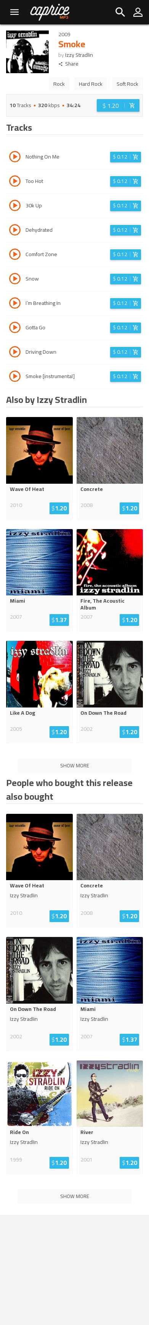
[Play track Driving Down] (15, 353)
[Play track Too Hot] (15, 182)
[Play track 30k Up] (15, 206)
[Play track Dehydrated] (15, 231)
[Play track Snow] (15, 280)
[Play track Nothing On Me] (15, 158)
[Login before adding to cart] (118, 105)
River (86, 1132)
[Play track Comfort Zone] (15, 255)
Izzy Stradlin (79, 55)
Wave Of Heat (27, 489)
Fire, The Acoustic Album (102, 604)
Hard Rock (91, 84)
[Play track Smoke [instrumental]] (15, 377)
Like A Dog (22, 712)
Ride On (19, 1132)
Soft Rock (127, 84)
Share (68, 64)
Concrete (91, 489)
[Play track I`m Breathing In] (15, 304)
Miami (17, 600)
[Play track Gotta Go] (15, 328)
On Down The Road (103, 712)
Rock (59, 84)
